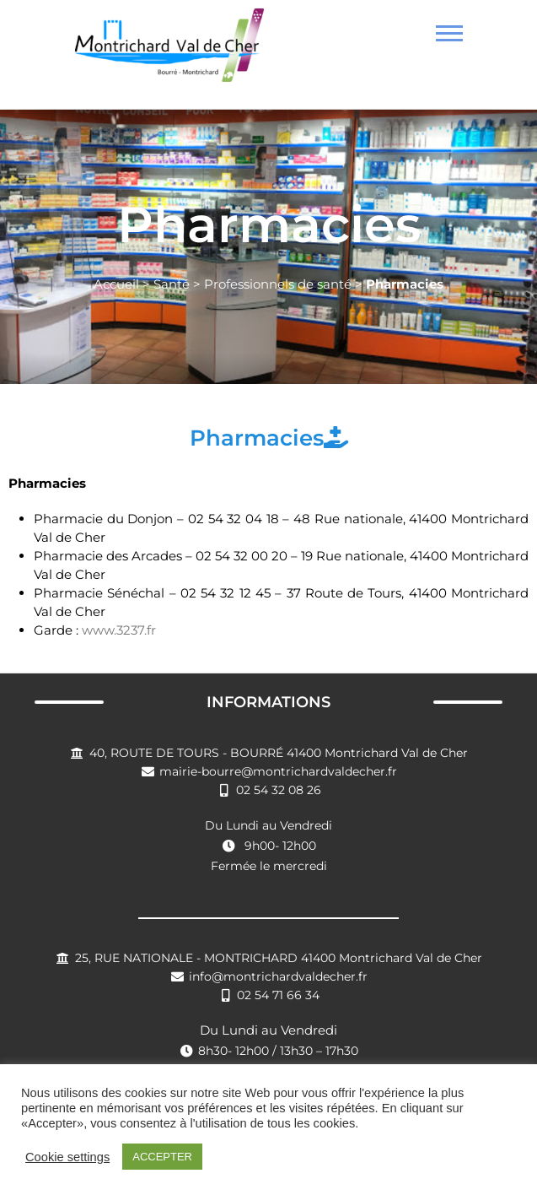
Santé (171, 284)
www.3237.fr (119, 630)
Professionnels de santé (278, 284)
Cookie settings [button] (67, 1157)
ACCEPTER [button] (162, 1156)
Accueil (116, 284)
